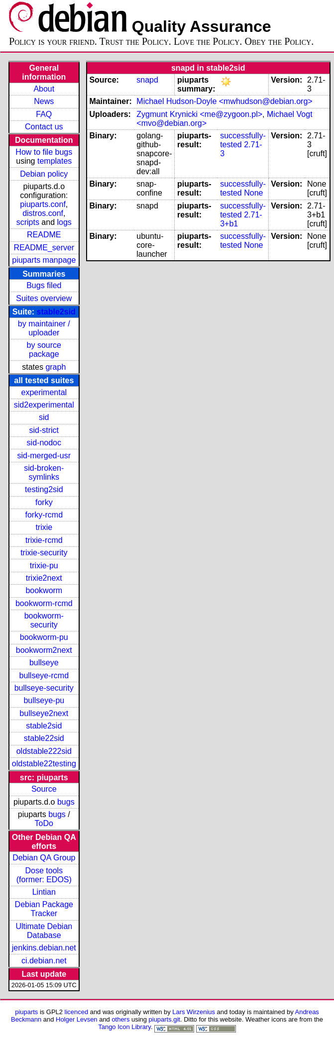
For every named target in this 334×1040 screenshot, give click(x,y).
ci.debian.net (44, 960)
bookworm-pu (44, 637)
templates (54, 161)
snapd (147, 80)
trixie (43, 527)
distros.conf (42, 213)
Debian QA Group (43, 857)
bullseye (44, 662)
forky (44, 502)
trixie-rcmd (44, 540)
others (120, 1019)
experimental (44, 392)
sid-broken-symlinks (44, 472)
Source (44, 789)
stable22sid (44, 738)
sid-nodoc (44, 442)
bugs (66, 802)
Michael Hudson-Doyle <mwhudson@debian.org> (224, 101)
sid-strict (44, 430)
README (44, 234)
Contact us (44, 126)
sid (44, 417)
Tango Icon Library (124, 1027)
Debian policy (44, 174)
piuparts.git (164, 1019)
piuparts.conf (43, 204)
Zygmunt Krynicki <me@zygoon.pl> (199, 114)
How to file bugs (43, 152)
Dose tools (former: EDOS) (44, 875)
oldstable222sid (44, 751)
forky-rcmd (44, 515)
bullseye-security (44, 688)
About (43, 89)
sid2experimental (44, 405)
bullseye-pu (43, 700)
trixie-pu (44, 565)
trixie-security (43, 552)
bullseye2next (43, 713)
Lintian (44, 892)
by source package (44, 349)
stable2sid (56, 312)
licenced (77, 1012)
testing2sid (44, 489)
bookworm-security (44, 620)
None (253, 193)
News (44, 101)
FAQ (44, 114)
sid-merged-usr (44, 455)
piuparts (26, 1012)
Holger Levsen (77, 1019)
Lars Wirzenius (193, 1012)
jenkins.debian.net (44, 947)
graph (55, 367)
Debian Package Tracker (44, 909)
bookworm (43, 590)
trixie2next (44, 578)
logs (64, 222)
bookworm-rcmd (44, 603)
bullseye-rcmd (44, 675)
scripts (27, 222)
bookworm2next (44, 650)
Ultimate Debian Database (43, 930)
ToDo (44, 823)
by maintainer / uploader (44, 328)
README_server (43, 247)
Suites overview (44, 298)
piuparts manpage (44, 260)
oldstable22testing (44, 763)
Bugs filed (43, 285)
